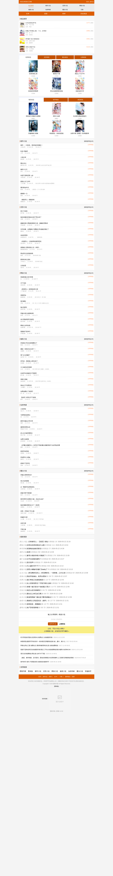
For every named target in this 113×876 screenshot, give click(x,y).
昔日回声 (30, 562)
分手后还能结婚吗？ (34, 559)
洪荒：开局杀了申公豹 (27, 511)
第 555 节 (41, 607)
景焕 (21, 465)
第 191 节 (43, 590)
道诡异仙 (23, 295)
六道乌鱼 (22, 525)
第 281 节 (54, 597)
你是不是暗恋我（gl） (27, 175)
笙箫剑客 (22, 327)
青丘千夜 (22, 435)
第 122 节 (45, 604)
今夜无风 (22, 177)
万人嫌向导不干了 (33, 566)
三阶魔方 (22, 387)
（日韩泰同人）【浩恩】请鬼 (37, 541)
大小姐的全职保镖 (26, 367)
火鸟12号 (22, 147)
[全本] (91, 141)
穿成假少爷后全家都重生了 (28, 343)
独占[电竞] (23, 307)
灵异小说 (65, 5)
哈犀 (21, 315)
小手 (21, 153)
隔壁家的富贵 (24, 249)
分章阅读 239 (35, 552)
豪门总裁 (23, 559)
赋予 (21, 399)
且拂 (21, 219)
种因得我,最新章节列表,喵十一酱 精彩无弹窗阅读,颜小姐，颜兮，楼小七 (42, 641)
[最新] (85, 141)
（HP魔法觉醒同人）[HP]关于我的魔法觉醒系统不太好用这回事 (40, 445)
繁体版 (30, 671)
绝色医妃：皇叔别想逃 (56, 133)
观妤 (21, 423)
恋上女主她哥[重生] (26, 433)
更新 (45, 13)
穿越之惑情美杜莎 (26, 475)
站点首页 (31, 5)
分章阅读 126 (54, 569)
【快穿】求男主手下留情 (28, 397)
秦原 (21, 255)
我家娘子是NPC (25, 331)
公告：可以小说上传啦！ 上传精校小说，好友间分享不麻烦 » (56, 630)
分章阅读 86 (46, 559)
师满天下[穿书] (25, 463)
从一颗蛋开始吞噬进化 (27, 487)
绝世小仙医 (56, 116)
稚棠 (21, 345)
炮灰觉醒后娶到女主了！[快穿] (29, 505)
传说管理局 (23, 235)
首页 (39, 676)
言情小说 (23, 566)
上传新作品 (62, 624)
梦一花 (22, 393)
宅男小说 (23, 580)
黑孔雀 (22, 483)
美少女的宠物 (24, 481)
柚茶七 (22, 459)
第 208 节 (49, 576)
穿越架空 (88, 671)
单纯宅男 (22, 285)
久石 (21, 369)
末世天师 (23, 523)
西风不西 (22, 309)
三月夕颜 (22, 183)
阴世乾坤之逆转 (25, 259)
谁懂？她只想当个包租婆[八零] (38, 587)
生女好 (22, 501)
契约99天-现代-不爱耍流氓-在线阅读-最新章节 (34, 662)
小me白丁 (23, 261)
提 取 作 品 (53, 624)
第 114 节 (52, 587)
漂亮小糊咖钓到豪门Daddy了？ (38, 569)
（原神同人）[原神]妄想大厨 (29, 289)
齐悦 (21, 303)
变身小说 (23, 576)
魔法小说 (65, 9)
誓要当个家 (56, 73)
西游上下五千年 (80, 73)
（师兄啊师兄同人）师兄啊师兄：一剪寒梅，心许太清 (46, 573)
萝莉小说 (23, 607)
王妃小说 (23, 590)
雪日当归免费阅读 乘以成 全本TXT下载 (32, 653)
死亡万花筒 (23, 211)
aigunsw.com (26, 2)
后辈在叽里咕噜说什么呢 (35, 545)
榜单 (64, 13)
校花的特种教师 (33, 91)
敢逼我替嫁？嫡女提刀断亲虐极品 (39, 597)
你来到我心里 (33, 73)
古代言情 (23, 594)
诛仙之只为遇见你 (26, 385)
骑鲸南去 (22, 531)
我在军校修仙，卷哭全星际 (36, 576)
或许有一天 (23, 357)
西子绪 (22, 213)
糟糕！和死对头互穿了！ (28, 349)
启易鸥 (22, 351)
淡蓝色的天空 (80, 91)
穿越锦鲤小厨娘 (33, 133)
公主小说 (23, 573)
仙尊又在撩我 (24, 439)
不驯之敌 (23, 529)
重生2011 (23, 163)
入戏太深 (23, 157)
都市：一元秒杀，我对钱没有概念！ (31, 145)
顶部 (73, 676)
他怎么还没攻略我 (33, 590)
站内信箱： (56, 698)
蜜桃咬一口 (23, 193)
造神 (28, 552)
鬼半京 (22, 267)
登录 (87, 1)
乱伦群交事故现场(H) (79, 116)
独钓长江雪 (23, 165)
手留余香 (22, 225)
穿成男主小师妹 (25, 457)
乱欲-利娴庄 (24, 151)
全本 (27, 13)
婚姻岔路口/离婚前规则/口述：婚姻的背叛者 (34, 223)
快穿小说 (23, 600)
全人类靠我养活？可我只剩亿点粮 (39, 583)
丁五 (21, 477)
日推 (82, 9)
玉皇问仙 (22, 489)
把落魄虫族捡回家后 (34, 548)
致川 (21, 495)
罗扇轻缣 (22, 333)
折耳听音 (22, 441)
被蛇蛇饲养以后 (25, 427)
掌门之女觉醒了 (25, 355)
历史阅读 (83, 13)
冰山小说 (23, 555)
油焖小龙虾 (23, 513)
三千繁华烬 (23, 291)
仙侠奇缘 (48, 9)
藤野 (21, 447)
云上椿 (22, 519)
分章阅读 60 (70, 573)
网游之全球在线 (25, 325)
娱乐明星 (23, 587)
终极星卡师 (23, 517)
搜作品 (92, 1)
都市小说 (48, 5)
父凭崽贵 (23, 265)
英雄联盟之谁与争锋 (26, 277)
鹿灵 (21, 195)
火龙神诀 (23, 409)
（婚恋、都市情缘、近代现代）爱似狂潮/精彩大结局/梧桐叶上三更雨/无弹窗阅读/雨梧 (47, 657)
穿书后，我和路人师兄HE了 (29, 361)
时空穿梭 (23, 548)
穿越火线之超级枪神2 (27, 313)
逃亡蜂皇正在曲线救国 (35, 580)
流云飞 (22, 411)
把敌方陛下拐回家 (26, 493)
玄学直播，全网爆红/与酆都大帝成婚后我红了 (34, 229)
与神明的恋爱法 (25, 415)
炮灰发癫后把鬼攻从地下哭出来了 (30, 217)
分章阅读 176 (51, 555)
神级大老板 (23, 379)
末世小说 (23, 583)
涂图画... (22, 507)
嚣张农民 (22, 381)
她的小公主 (23, 169)
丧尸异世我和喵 (32, 607)
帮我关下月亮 (24, 429)
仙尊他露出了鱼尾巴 (26, 391)
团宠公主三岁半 (25, 181)
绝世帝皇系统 (24, 451)
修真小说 (31, 9)
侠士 (21, 171)
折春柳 (22, 363)
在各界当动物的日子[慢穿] (28, 373)
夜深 (21, 189)
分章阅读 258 (45, 566)
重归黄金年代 (24, 187)
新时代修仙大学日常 (26, 421)
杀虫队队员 (23, 237)
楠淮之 (22, 231)
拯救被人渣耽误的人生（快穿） (30, 247)
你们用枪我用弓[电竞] (27, 319)
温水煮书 (22, 243)
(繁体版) (67, 676)
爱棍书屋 (23, 671)
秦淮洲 (22, 159)
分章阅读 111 (49, 545)
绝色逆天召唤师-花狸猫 (33, 116)
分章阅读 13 (52, 541)
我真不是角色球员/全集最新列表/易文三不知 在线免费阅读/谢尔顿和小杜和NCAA (45, 649)
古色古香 (23, 604)
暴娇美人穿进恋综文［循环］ (37, 600)
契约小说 (23, 552)
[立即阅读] (90, 144)
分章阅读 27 (46, 548)
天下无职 (23, 283)
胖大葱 (22, 375)
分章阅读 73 (55, 583)
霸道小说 (23, 562)
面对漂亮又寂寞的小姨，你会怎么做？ (32, 499)
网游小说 (82, 5)
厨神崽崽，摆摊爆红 (34, 604)
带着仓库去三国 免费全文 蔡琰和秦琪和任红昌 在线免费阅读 (39, 645)
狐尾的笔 (22, 297)
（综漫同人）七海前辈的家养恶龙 (30, 241)
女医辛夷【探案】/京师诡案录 (80, 133)
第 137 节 (51, 600)
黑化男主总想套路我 (26, 253)
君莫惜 (22, 453)
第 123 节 (46, 580)
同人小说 (23, 541)
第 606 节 (45, 594)
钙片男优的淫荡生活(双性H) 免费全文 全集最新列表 (36, 637)
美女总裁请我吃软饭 (56, 91)
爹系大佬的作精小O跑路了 (36, 555)
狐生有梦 (22, 321)
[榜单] (88, 141)
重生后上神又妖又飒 (34, 594)
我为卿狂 (23, 301)
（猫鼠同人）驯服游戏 (27, 199)
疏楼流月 (22, 201)
